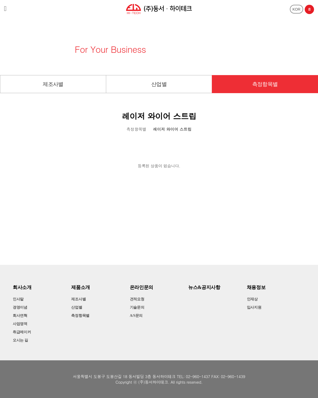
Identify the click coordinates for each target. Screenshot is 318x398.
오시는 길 (20, 340)
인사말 (18, 299)
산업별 (159, 84)
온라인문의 (141, 287)
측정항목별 (265, 84)
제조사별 (53, 84)
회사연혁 (20, 316)
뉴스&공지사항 (204, 287)
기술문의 (137, 307)
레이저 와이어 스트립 (172, 129)
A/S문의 (136, 316)
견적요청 (137, 299)
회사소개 (22, 287)
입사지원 (254, 307)
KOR (296, 9)
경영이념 (20, 307)
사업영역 (20, 324)
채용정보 (256, 287)
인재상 (252, 299)
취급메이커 (22, 332)
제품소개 (80, 287)
